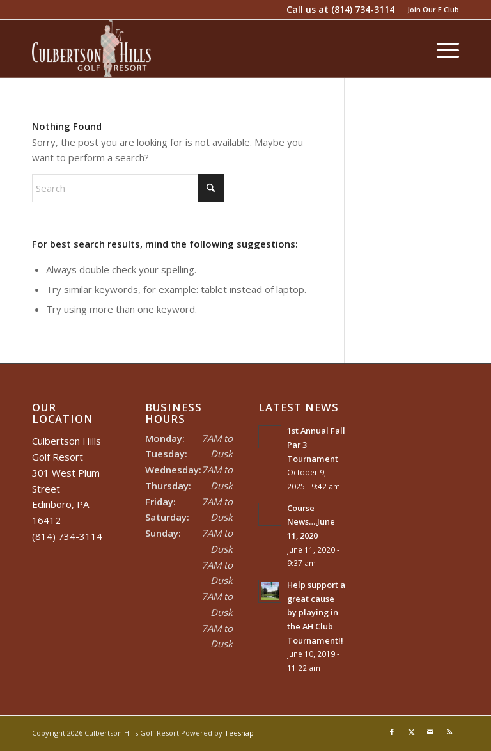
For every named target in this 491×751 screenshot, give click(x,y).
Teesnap (239, 733)
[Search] (128, 188)
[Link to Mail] (430, 731)
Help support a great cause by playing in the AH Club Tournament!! (316, 612)
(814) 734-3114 (362, 9)
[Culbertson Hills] (91, 48)
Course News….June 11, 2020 (311, 521)
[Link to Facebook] (391, 731)
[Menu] (441, 48)
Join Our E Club (433, 9)
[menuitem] (430, 9)
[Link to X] (411, 731)
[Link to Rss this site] (449, 731)
